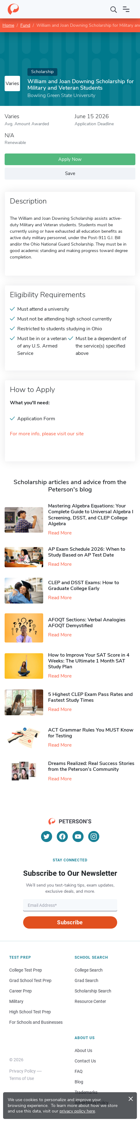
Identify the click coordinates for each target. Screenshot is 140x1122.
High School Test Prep (30, 1011)
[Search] (114, 9)
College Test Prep (25, 970)
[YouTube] (78, 836)
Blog (79, 1081)
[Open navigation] (126, 9)
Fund (25, 25)
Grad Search (86, 980)
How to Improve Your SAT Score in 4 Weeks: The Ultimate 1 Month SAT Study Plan (89, 661)
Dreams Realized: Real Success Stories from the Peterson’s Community (91, 766)
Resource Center (90, 1001)
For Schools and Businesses (36, 1022)
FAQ (79, 1071)
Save (70, 173)
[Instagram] (93, 836)
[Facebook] (62, 836)
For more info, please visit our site (47, 434)
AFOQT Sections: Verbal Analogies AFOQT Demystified (87, 622)
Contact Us (85, 1060)
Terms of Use (21, 1078)
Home (8, 25)
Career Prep (20, 990)
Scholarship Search (93, 990)
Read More (60, 533)
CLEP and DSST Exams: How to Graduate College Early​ (83, 585)
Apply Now (70, 159)
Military (16, 1001)
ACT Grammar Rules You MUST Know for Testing (91, 733)
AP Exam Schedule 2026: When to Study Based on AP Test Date (86, 552)
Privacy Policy (22, 1071)
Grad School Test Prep (30, 980)
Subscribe (70, 922)
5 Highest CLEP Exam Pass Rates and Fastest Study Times (90, 697)
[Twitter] (46, 836)
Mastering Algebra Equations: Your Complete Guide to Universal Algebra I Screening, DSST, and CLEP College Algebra (90, 515)
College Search (89, 970)
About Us (83, 1050)
